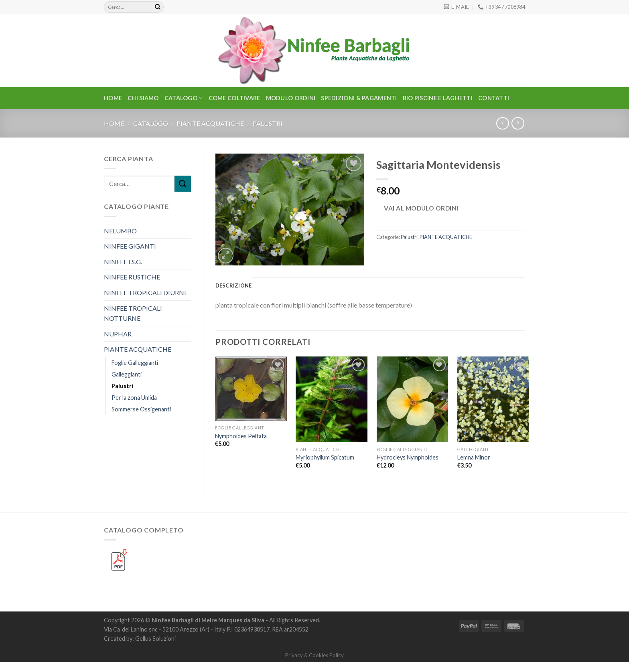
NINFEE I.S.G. (123, 261)
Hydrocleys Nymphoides (407, 457)
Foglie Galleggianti (135, 362)
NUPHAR (118, 334)
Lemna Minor (473, 457)
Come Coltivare (234, 98)
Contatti (493, 98)
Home (113, 98)
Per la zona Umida (134, 397)
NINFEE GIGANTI (130, 246)
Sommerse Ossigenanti (141, 409)
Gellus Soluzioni (155, 638)
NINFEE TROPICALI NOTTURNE (133, 313)
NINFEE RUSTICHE (132, 277)
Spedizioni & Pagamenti (359, 98)
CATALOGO (183, 98)
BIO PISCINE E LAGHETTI (438, 98)
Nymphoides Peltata (241, 436)
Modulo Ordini (291, 98)
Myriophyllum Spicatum (325, 457)
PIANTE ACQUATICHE (210, 123)
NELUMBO (120, 231)
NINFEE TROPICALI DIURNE (146, 292)
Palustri (267, 123)
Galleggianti (127, 374)
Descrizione (233, 285)
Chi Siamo (143, 98)
